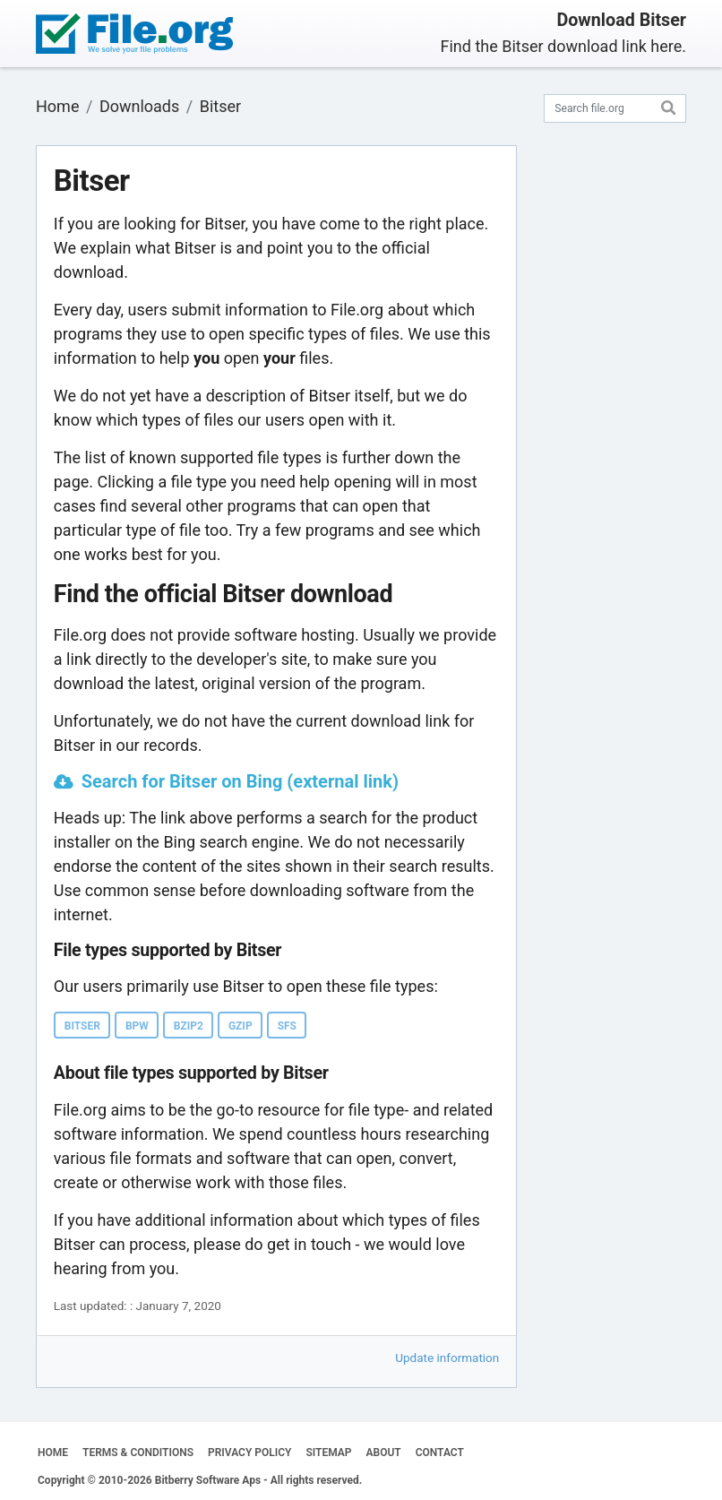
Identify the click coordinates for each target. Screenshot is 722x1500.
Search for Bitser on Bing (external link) (240, 781)
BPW (137, 1026)
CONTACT (440, 1452)
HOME (53, 1452)
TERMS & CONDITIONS (137, 1452)
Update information (447, 1357)
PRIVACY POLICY (249, 1452)
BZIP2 (188, 1026)
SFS (287, 1026)
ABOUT (383, 1452)
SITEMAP (328, 1452)
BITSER (82, 1026)
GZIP (240, 1026)
